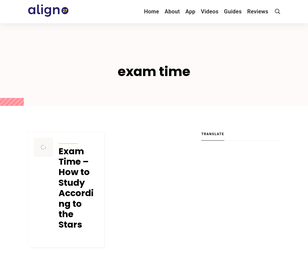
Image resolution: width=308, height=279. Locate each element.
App (190, 11)
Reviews (257, 11)
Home (151, 11)
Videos (210, 11)
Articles (68, 140)
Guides (233, 11)
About (172, 11)
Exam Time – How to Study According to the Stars (76, 188)
